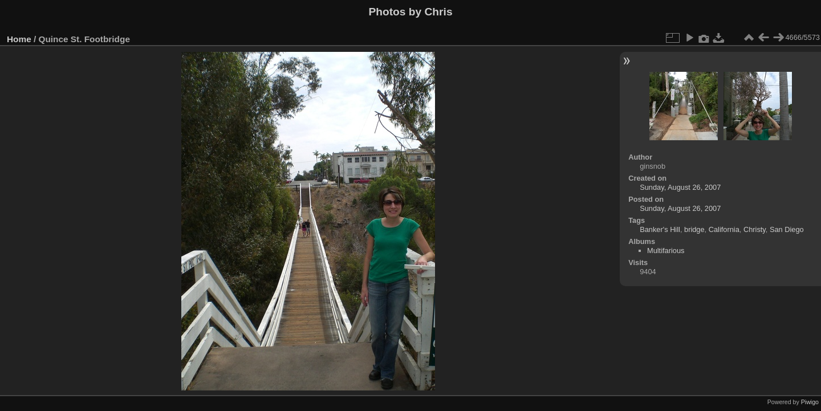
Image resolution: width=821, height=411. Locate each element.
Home (19, 39)
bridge (694, 229)
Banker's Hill (660, 229)
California (724, 229)
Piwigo (810, 401)
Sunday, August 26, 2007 (680, 187)
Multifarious (665, 250)
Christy (754, 229)
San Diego (787, 229)
